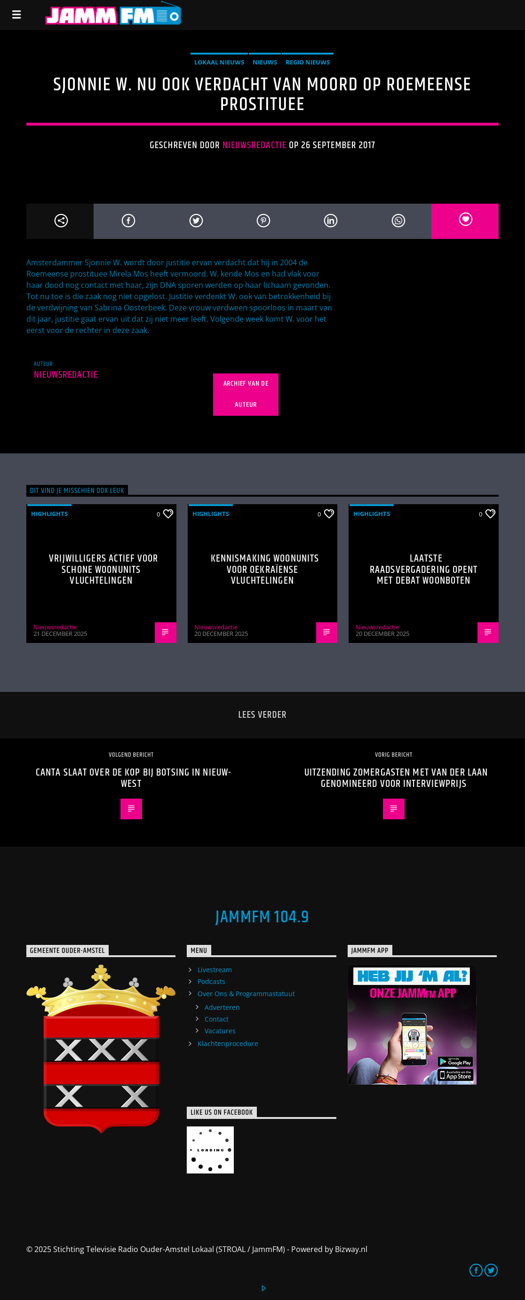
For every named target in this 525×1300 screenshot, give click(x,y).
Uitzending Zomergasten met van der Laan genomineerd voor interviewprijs (396, 778)
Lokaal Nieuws (219, 62)
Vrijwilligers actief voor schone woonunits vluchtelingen (103, 569)
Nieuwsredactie (255, 145)
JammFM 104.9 (262, 918)
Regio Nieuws (308, 62)
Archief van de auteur (246, 394)
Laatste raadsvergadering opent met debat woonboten (424, 569)
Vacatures (220, 1030)
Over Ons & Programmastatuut (246, 993)
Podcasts (211, 981)
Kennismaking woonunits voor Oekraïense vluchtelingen (265, 569)
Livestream (215, 969)
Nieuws (265, 62)
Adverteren (222, 1007)
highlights (49, 513)
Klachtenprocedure (228, 1043)
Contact (217, 1019)
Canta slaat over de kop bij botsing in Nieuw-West (133, 778)
